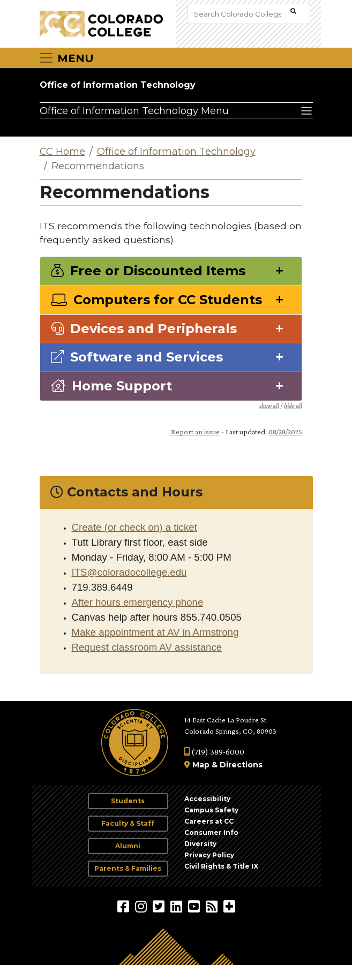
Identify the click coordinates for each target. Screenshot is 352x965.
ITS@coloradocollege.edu (129, 572)
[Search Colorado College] (238, 14)
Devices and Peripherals (144, 328)
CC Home (62, 151)
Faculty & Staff (127, 823)
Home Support (111, 386)
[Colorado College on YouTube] (195, 906)
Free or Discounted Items (148, 270)
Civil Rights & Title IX (221, 866)
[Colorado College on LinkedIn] (177, 906)
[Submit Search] (293, 11)
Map (200, 765)
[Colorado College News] (213, 906)
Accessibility (207, 799)
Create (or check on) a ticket (134, 527)
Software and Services (137, 357)
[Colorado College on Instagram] (142, 906)
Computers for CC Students (156, 299)
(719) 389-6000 (214, 751)
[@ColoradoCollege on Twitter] (160, 906)
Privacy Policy (209, 855)
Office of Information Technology (118, 85)
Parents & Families (127, 868)
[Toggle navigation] (66, 58)
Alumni (127, 846)
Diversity (200, 844)
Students (128, 801)
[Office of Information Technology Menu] (176, 110)
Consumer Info (211, 832)
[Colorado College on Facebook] (124, 906)
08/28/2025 (285, 431)
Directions (241, 765)
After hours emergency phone (138, 602)
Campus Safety (211, 810)
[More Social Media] (229, 906)
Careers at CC (209, 821)
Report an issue (195, 431)
